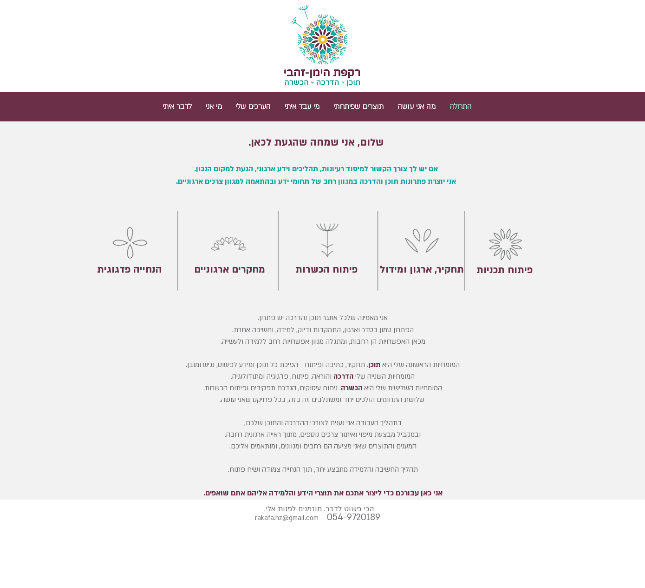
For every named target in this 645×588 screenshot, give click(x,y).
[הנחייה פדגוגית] (130, 270)
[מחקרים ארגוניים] (230, 270)
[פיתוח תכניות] (504, 270)
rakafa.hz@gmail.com (287, 518)
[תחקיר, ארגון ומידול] (422, 270)
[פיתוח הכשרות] (326, 270)
